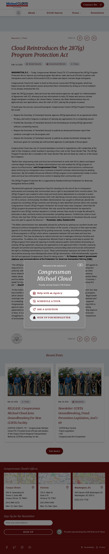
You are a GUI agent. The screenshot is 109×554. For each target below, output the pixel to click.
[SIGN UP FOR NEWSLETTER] (54, 317)
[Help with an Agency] (54, 293)
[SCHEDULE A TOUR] (54, 301)
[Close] (80, 265)
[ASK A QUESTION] (54, 309)
